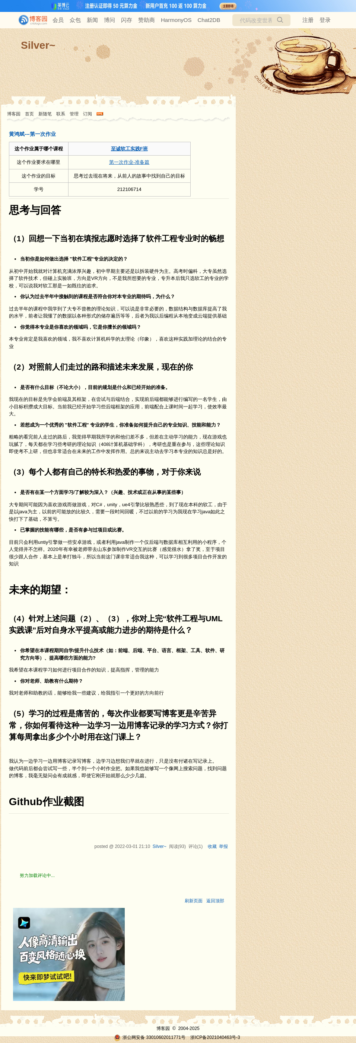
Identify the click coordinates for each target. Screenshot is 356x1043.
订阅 (87, 114)
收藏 (212, 846)
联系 (60, 114)
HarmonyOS (176, 20)
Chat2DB (209, 20)
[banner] (30, 20)
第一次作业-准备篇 (129, 162)
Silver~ (38, 45)
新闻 (92, 20)
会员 (58, 20)
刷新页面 (194, 900)
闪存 (126, 20)
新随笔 (45, 114)
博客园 (13, 114)
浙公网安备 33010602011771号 (149, 1037)
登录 (325, 20)
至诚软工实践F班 (129, 148)
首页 (29, 114)
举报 (223, 846)
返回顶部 (215, 900)
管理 (74, 114)
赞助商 (146, 20)
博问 (109, 20)
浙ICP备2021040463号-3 (215, 1037)
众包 (75, 20)
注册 (308, 20)
